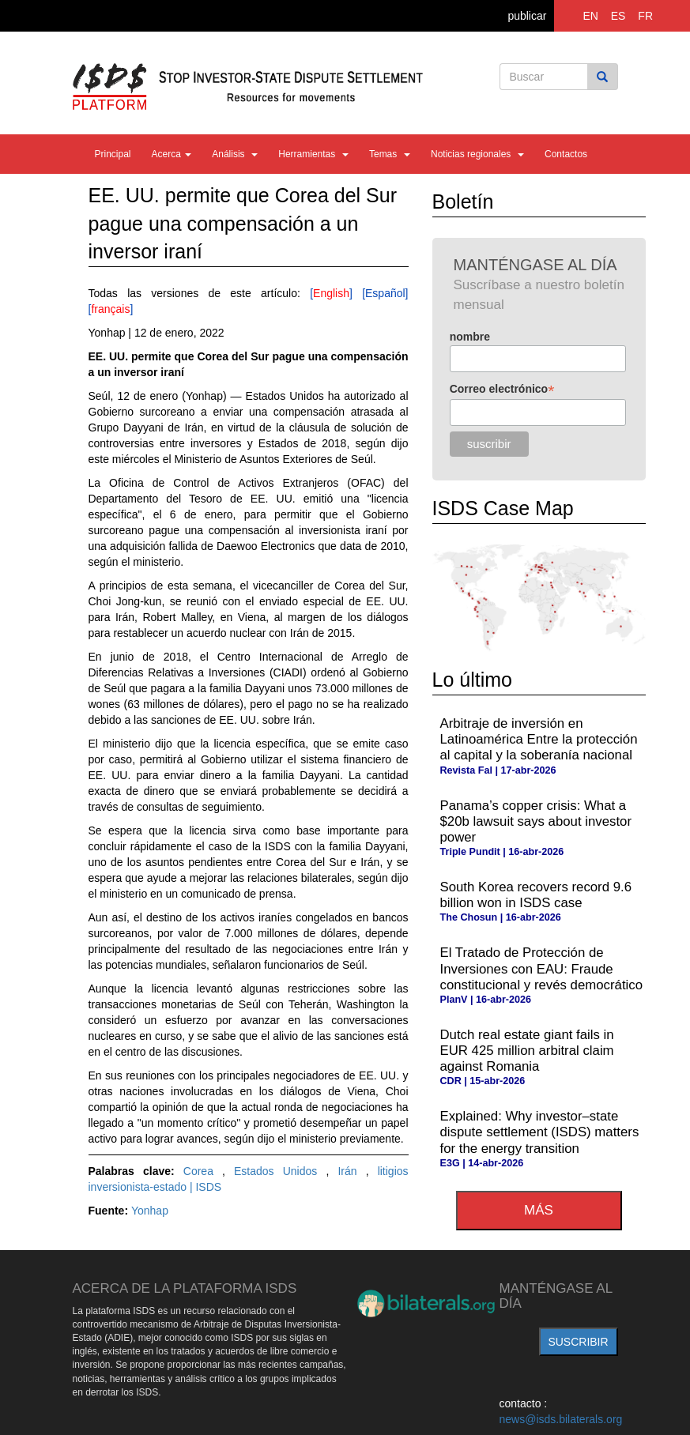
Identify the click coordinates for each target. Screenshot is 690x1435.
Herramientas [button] (313, 154)
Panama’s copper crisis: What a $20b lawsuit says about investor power (536, 821)
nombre (470, 336)
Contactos (566, 154)
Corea (202, 1171)
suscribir (578, 1341)
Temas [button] (389, 154)
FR (645, 15)
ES (618, 15)
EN (590, 15)
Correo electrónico (502, 389)
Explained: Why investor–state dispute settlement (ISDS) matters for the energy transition (539, 1132)
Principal (113, 154)
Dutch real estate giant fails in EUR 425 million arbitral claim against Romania (527, 1050)
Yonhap (149, 1210)
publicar (526, 15)
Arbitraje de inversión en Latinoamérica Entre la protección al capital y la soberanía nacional (539, 739)
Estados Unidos (280, 1171)
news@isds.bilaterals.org (561, 1419)
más (538, 1210)
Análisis (235, 154)
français (110, 309)
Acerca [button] (172, 154)
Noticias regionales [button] (477, 154)
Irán (351, 1171)
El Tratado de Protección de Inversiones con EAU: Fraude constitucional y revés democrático (541, 968)
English (331, 293)
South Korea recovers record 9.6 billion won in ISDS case (536, 894)
